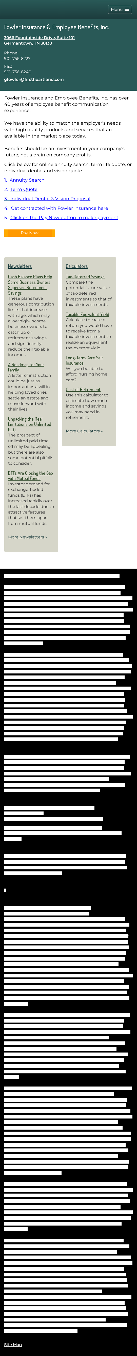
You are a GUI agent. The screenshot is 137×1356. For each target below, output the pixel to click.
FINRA (30, 813)
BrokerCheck (108, 576)
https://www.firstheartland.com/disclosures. (43, 1331)
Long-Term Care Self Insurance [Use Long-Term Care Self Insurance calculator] (84, 360)
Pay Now (29, 232)
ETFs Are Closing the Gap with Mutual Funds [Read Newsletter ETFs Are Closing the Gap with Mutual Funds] (30, 475)
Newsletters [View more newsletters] (20, 266)
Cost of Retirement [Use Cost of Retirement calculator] (83, 389)
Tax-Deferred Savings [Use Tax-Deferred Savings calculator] (85, 276)
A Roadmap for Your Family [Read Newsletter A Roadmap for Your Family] (26, 367)
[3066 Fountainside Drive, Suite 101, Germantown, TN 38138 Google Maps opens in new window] (39, 40)
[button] (120, 9)
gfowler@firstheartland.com (34, 79)
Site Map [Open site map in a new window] (13, 1344)
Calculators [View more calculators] (77, 266)
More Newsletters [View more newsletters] (27, 537)
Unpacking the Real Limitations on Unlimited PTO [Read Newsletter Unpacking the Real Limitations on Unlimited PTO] (29, 424)
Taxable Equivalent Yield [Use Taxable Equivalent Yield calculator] (87, 314)
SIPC (39, 813)
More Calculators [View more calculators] (84, 431)
